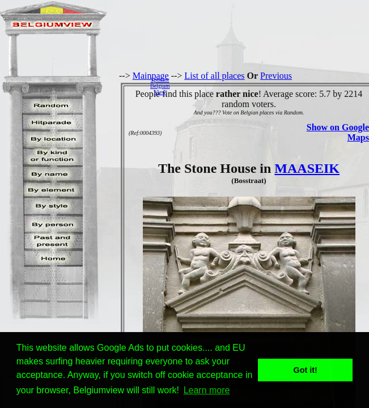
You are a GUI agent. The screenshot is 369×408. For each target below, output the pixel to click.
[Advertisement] (272, 85)
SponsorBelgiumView (159, 85)
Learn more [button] (207, 390)
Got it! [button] (305, 370)
